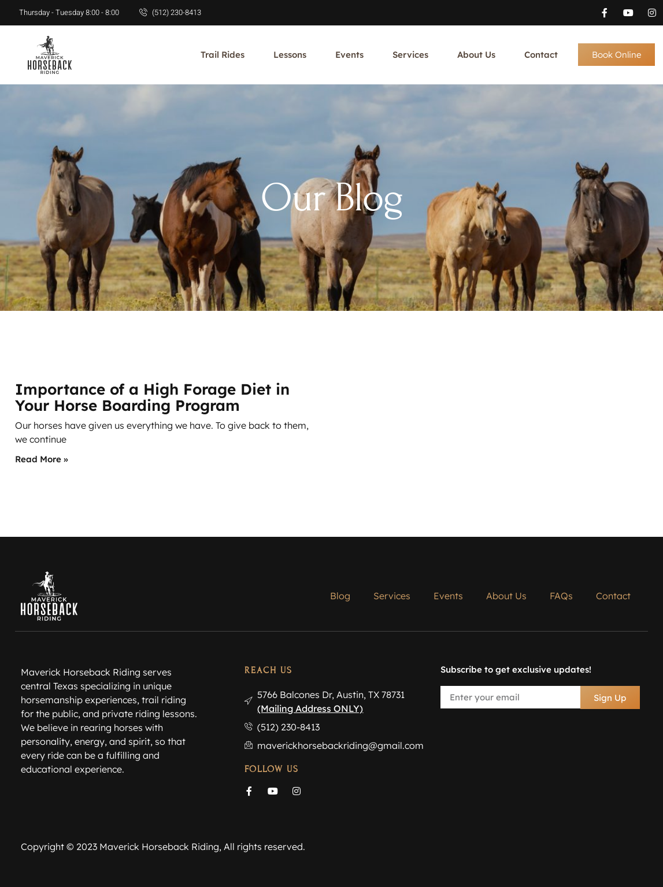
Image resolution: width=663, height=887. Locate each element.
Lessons (289, 54)
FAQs (561, 596)
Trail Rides (223, 54)
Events (349, 54)
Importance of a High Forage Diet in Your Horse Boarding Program (152, 397)
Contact (541, 54)
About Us (476, 54)
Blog (340, 596)
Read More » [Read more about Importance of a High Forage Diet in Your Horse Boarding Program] (41, 459)
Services (410, 54)
